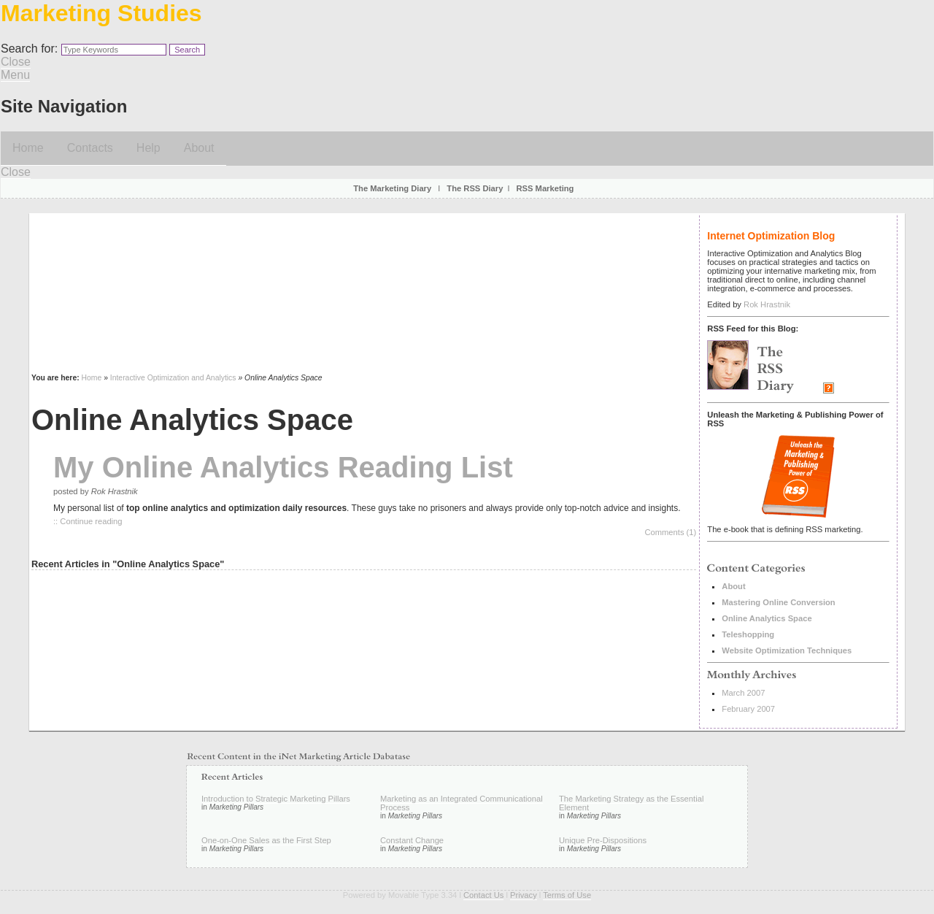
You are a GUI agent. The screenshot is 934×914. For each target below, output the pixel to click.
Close (16, 61)
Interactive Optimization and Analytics (173, 378)
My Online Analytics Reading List (283, 467)
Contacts (90, 148)
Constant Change (412, 840)
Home (28, 148)
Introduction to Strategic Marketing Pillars (275, 798)
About (199, 148)
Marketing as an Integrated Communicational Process (461, 803)
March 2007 (743, 692)
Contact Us (483, 895)
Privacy (523, 895)
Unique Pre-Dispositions (603, 840)
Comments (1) (670, 532)
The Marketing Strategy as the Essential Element (631, 803)
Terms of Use (567, 895)
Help (148, 148)
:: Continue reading (88, 521)
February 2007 (748, 708)
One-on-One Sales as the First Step (266, 840)
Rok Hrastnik (767, 304)
